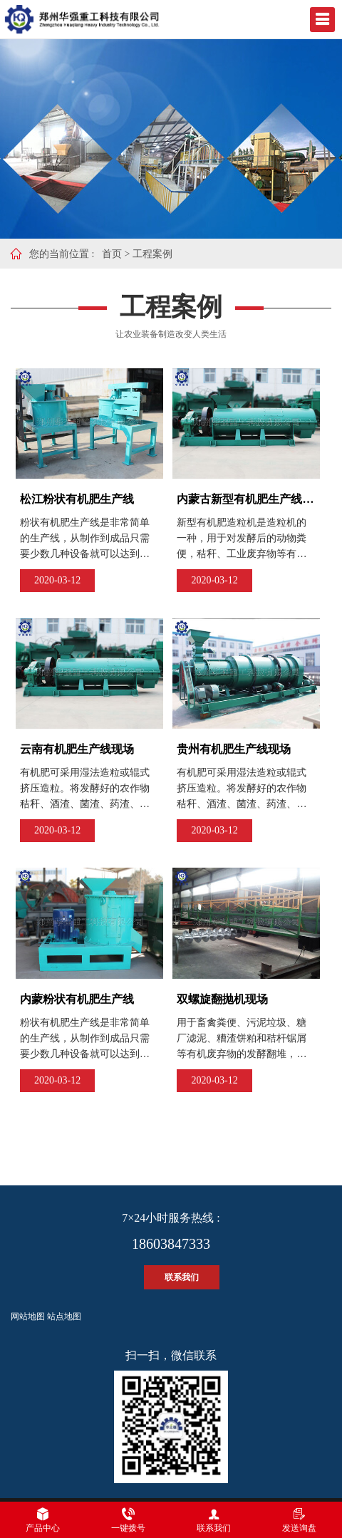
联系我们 (182, 1277)
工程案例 (152, 254)
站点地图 (64, 1316)
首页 (112, 254)
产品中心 (43, 1520)
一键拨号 (128, 1520)
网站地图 (28, 1316)
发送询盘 (299, 1520)
